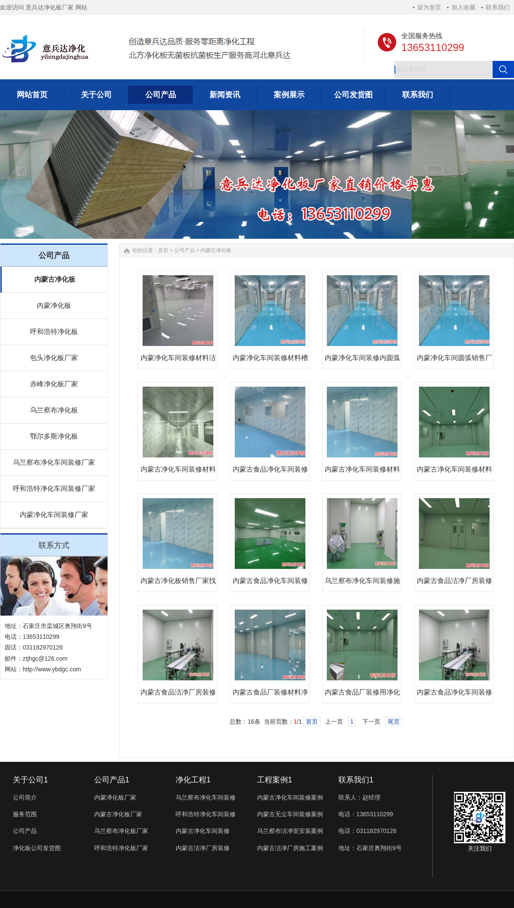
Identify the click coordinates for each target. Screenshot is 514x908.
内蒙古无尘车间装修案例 (290, 814)
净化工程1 (193, 780)
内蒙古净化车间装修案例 (290, 797)
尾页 (394, 721)
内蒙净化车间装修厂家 (54, 514)
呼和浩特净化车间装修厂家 (54, 488)
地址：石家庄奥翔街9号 (370, 848)
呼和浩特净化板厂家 (121, 848)
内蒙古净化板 (54, 279)
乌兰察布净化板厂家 (121, 830)
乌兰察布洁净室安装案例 (290, 830)
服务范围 (25, 814)
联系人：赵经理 (359, 797)
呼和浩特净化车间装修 (206, 814)
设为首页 (429, 7)
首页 (163, 250)
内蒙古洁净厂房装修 (203, 848)
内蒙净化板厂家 (115, 797)
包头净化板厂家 (54, 357)
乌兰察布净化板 (54, 410)
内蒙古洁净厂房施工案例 (290, 848)
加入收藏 (463, 7)
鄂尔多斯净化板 (54, 436)
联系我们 (498, 7)
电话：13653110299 (365, 814)
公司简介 (25, 797)
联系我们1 (356, 780)
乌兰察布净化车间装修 (206, 797)
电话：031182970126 (367, 830)
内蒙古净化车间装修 (203, 830)
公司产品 (184, 250)
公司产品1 (111, 780)
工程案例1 (274, 780)
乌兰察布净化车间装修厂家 (54, 462)
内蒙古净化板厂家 (118, 814)
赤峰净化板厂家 (54, 384)
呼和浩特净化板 (54, 331)
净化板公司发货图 (37, 848)
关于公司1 (30, 780)
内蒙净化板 (54, 305)
